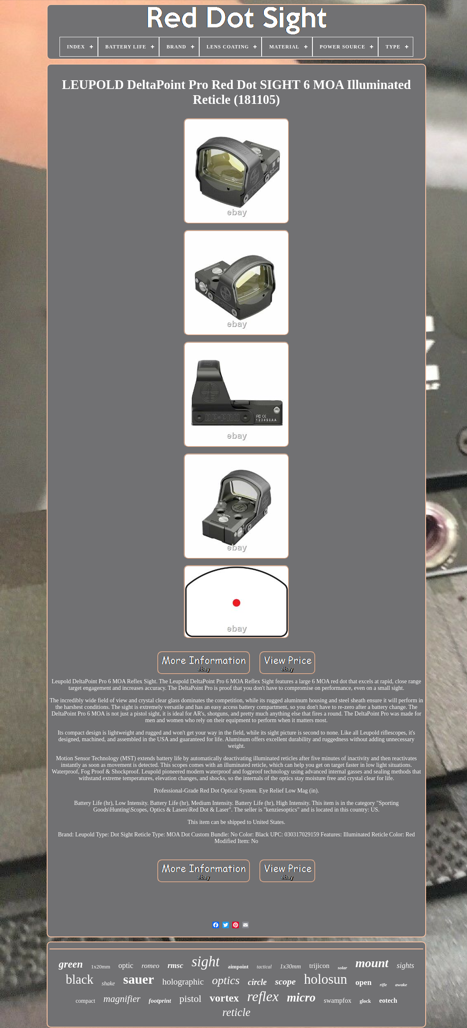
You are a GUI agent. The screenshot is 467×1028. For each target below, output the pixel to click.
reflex (263, 996)
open (363, 982)
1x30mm (290, 966)
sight (205, 962)
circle (257, 982)
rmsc (175, 965)
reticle (236, 1012)
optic (126, 965)
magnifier (121, 999)
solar (342, 967)
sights (405, 965)
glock (365, 1001)
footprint (160, 1000)
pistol (190, 998)
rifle (383, 984)
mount (371, 963)
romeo (151, 966)
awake (401, 984)
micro (301, 997)
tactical (264, 967)
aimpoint (238, 966)
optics (226, 980)
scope (285, 981)
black (79, 979)
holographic (183, 982)
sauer (138, 979)
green (71, 964)
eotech (388, 1000)
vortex (224, 998)
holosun (325, 979)
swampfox (338, 1000)
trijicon (319, 966)
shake (108, 983)
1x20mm (100, 966)
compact (85, 1001)
